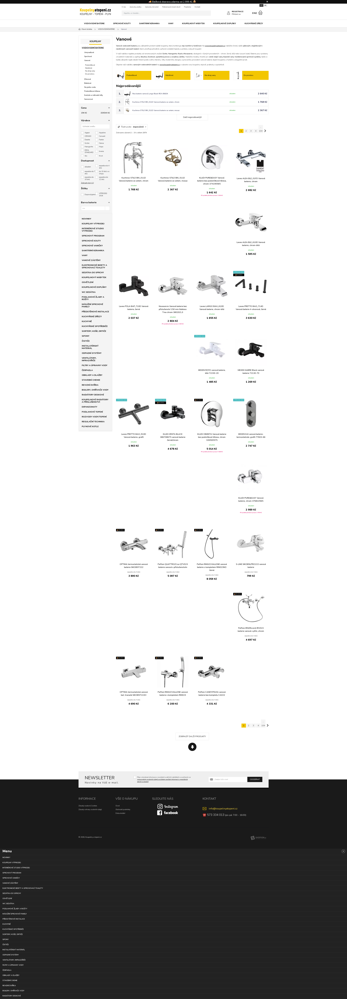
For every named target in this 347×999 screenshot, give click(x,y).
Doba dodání (120, 813)
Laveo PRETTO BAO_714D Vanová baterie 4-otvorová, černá (251, 308)
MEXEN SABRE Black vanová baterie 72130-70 (251, 372)
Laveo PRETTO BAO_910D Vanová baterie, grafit (133, 436)
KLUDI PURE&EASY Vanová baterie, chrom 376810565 (250, 499)
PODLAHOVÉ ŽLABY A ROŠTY (93, 298)
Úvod (118, 806)
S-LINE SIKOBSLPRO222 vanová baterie (251, 566)
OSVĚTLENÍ (87, 282)
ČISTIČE (86, 341)
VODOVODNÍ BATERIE (94, 23)
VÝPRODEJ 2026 (103, 194)
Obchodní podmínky (123, 809)
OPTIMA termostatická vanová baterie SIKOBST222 (134, 566)
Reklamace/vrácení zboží (171, 7)
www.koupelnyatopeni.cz (215, 46)
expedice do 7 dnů (90, 172)
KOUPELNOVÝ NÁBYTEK (193, 23)
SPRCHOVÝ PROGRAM (93, 235)
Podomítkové (90, 65)
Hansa (101, 143)
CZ (261, 5)
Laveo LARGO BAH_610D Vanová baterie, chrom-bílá (211, 308)
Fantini (101, 140)
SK (265, 5)
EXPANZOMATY (89, 407)
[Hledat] (208, 13)
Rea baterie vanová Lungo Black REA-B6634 (150, 93)
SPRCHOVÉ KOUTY (122, 23)
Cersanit (102, 136)
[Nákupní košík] (260, 13)
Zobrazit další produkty (192, 736)
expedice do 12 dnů (103, 178)
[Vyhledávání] (166, 13)
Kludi (101, 156)
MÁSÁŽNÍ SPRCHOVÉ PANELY (92, 305)
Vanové (87, 60)
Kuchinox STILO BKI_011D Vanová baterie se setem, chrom (155, 102)
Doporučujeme (90, 194)
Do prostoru (89, 74)
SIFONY (85, 336)
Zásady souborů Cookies (88, 806)
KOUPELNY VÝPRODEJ (93, 223)
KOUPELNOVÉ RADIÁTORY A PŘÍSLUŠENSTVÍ (95, 400)
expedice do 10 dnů (89, 178)
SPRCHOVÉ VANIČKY (92, 245)
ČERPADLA (87, 370)
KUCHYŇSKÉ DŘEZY (254, 23)
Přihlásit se (236, 14)
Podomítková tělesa (92, 91)
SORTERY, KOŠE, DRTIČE (94, 331)
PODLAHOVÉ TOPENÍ (92, 412)
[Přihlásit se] (228, 13)
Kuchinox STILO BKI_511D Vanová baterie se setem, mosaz (156, 110)
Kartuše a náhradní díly (93, 95)
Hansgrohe (89, 147)
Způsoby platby (135, 7)
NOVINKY (86, 218)
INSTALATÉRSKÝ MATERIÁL (90, 347)
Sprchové (88, 56)
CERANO (88, 136)
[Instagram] (168, 806)
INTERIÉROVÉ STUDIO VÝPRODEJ (93, 229)
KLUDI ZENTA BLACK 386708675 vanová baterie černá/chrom (172, 437)
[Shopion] (258, 838)
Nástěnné (88, 68)
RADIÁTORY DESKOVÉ (93, 394)
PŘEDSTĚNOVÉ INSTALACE (95, 311)
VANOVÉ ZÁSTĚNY (91, 260)
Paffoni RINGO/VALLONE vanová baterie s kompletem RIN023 (173, 693)
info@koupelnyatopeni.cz (223, 808)
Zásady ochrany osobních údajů (90, 809)
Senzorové (88, 99)
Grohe (87, 143)
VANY (170, 23)
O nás (124, 7)
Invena (101, 151)
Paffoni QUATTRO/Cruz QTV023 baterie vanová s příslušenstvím (173, 566)
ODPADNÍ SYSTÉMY (92, 353)
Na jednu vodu (90, 87)
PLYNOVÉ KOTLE (90, 426)
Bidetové (87, 83)
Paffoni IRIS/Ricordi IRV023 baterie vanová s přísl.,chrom (251, 629)
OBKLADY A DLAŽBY (92, 375)
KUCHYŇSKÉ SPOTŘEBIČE (95, 326)
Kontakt (197, 7)
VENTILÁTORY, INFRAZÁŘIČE (89, 359)
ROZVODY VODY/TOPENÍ (94, 416)
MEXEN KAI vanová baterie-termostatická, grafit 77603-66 (250, 436)
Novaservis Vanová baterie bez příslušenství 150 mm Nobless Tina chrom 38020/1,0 (173, 309)
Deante (87, 140)
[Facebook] (168, 812)
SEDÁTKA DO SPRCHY (93, 272)
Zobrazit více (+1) (87, 183)
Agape (87, 133)
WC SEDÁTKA (89, 292)
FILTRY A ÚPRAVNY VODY (94, 365)
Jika (86, 156)
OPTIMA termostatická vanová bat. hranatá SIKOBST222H (134, 693)
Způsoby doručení (152, 7)
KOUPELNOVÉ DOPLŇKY (224, 23)
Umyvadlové (89, 52)
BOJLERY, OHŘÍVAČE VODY (95, 390)
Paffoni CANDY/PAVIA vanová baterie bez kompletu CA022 (212, 693)
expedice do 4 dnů (104, 167)
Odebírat (255, 779)
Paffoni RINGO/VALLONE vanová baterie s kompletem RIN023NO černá (212, 567)
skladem (88, 167)
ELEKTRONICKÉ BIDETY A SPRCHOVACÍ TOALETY (94, 266)
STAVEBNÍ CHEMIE (91, 380)
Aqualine (102, 133)
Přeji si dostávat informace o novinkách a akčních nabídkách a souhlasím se (164, 779)
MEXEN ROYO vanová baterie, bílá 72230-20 (211, 372)
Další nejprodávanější (192, 117)
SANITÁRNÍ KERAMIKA (149, 23)
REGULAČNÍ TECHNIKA (93, 421)
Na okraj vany (90, 71)
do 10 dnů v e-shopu (104, 172)
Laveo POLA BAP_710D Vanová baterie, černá (133, 308)
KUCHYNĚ (87, 321)
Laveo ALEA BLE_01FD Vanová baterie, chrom (251, 180)
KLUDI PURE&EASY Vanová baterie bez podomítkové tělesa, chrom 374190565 (211, 180)
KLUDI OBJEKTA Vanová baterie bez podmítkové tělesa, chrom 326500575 (211, 437)
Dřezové (87, 79)
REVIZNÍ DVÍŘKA (90, 385)
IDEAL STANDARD (89, 151)
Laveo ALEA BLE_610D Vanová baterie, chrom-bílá (251, 244)
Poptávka (187, 7)
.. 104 (261, 129)
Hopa (101, 147)
